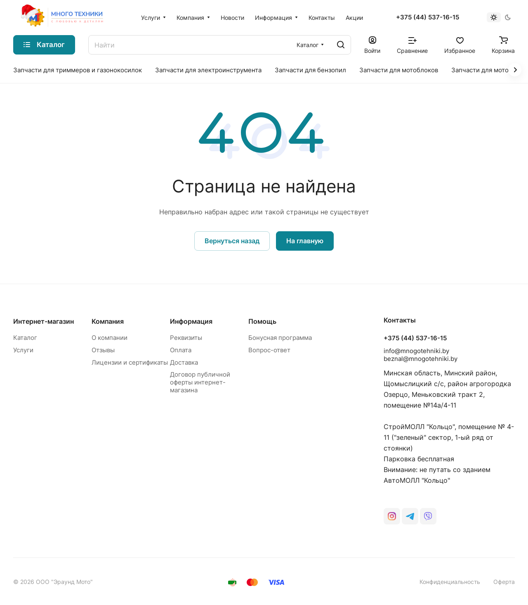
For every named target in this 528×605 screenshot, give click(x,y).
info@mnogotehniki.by (416, 351)
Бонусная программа (280, 338)
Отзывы (103, 350)
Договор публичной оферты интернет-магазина (200, 382)
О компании (109, 338)
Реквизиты (186, 338)
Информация (191, 321)
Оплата (180, 350)
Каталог (25, 338)
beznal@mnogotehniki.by (420, 359)
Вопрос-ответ (269, 350)
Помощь (262, 321)
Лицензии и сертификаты (130, 362)
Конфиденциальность (450, 581)
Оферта (504, 581)
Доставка (184, 362)
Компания (108, 321)
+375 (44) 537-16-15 (427, 17)
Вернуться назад (232, 241)
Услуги (23, 350)
